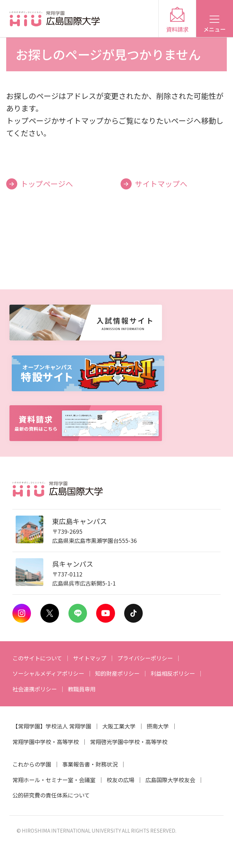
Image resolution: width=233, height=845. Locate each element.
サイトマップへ (161, 183)
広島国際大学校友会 (170, 780)
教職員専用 (81, 689)
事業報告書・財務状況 (90, 764)
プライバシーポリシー (145, 658)
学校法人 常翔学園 (68, 726)
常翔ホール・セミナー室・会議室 (53, 780)
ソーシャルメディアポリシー (48, 673)
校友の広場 (120, 780)
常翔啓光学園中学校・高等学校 (128, 742)
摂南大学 (158, 726)
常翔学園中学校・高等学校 (45, 742)
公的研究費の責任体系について (51, 795)
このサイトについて (37, 658)
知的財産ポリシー (117, 673)
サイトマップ (89, 658)
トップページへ (47, 183)
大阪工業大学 (119, 726)
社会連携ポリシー (34, 689)
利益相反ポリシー (173, 673)
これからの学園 (31, 764)
